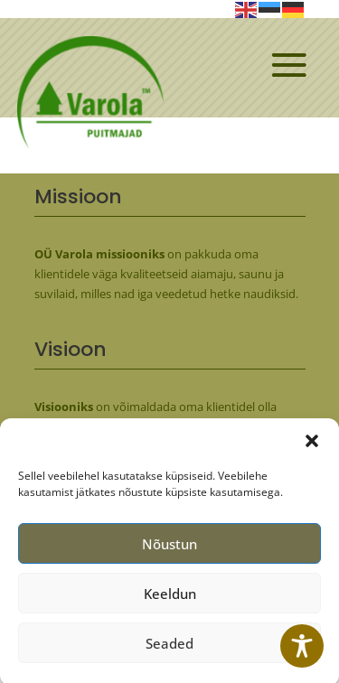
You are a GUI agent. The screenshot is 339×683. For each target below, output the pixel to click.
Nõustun (169, 549)
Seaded (169, 649)
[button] (312, 446)
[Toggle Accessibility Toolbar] (301, 645)
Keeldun (170, 599)
